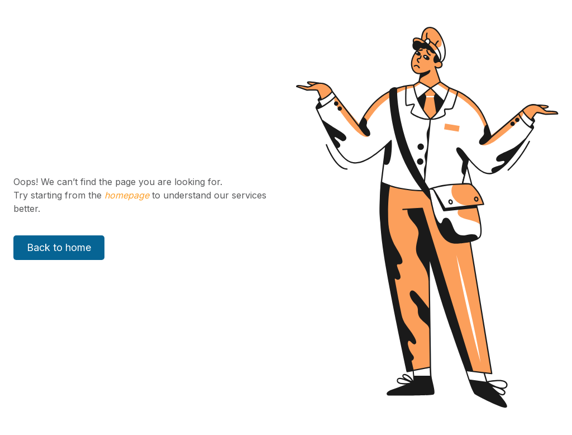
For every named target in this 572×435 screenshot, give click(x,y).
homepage (125, 195)
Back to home (59, 247)
